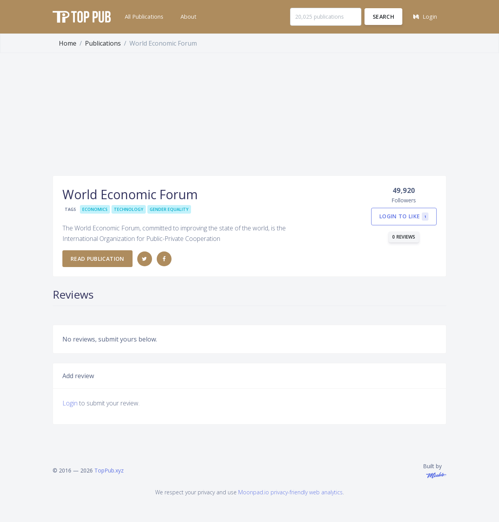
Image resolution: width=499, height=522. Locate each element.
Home (67, 43)
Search (383, 16)
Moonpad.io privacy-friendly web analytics (290, 492)
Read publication (97, 258)
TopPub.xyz (109, 470)
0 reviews (404, 237)
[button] (143, 16)
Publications (103, 43)
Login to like (403, 216)
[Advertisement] (249, 111)
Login (70, 403)
